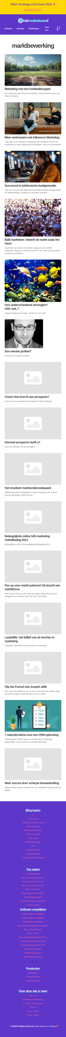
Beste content (33, 1015)
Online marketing (33, 834)
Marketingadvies (33, 981)
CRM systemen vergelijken (32, 914)
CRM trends (33, 838)
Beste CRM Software (33, 929)
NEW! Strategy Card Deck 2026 (32, 4)
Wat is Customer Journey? (33, 881)
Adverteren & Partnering (33, 999)
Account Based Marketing (33, 858)
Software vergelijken (33, 949)
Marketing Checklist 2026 (33, 893)
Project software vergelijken (33, 918)
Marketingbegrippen (33, 897)
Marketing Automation (33, 830)
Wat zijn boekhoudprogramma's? (33, 937)
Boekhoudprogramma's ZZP (33, 945)
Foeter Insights (33, 1011)
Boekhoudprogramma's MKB (33, 941)
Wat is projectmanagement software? (33, 925)
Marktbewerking (33, 826)
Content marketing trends (33, 822)
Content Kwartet (33, 977)
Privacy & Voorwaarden (33, 1003)
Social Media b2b (33, 850)
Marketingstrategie (33, 842)
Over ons (33, 995)
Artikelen (8, 29)
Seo (33, 846)
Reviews (20, 29)
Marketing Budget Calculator (33, 901)
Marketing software (33, 953)
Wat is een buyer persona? (32, 885)
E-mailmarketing (33, 874)
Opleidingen (34, 29)
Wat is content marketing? (33, 878)
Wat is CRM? (33, 933)
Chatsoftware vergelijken (32, 922)
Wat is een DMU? (33, 889)
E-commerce (33, 819)
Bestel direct (33, 10)
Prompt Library (33, 905)
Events (33, 1007)
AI (33, 815)
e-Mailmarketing (33, 854)
